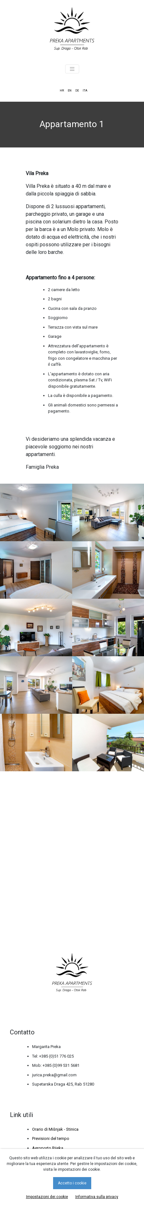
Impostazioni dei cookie (47, 1197)
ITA (85, 90)
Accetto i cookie (72, 1183)
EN (70, 90)
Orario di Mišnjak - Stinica (55, 1129)
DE (77, 90)
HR (62, 90)
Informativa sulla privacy (96, 1197)
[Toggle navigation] (72, 69)
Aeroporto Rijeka (47, 1148)
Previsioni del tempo (50, 1138)
